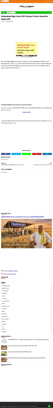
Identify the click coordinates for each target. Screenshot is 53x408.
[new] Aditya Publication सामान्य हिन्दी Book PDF (20, 352)
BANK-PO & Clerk (5, 288)
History (3, 303)
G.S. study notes (5, 301)
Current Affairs (5, 291)
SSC (3, 326)
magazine (4, 331)
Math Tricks (4, 308)
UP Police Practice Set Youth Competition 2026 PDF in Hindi (22, 346)
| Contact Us (21, 406)
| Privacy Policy (28, 406)
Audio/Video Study (6, 285)
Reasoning (4, 324)
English (3, 296)
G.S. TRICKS (4, 298)
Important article (5, 306)
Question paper (10, 21)
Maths (3, 311)
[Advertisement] (26, 32)
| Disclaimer (34, 406)
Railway (3, 321)
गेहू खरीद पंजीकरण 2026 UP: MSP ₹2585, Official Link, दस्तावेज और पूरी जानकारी (22, 217)
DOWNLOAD (4, 293)
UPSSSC (3, 329)
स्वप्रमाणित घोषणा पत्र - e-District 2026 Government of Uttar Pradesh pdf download (28, 339)
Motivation (4, 314)
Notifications (5, 316)
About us (16, 406)
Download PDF (26, 112)
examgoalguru (9, 406)
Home (3, 12)
